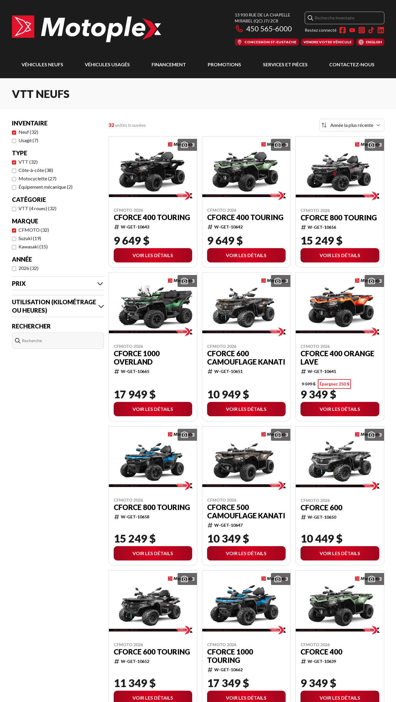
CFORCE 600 (321, 507)
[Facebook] (342, 30)
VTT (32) (28, 162)
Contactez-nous (352, 64)
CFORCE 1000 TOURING (230, 656)
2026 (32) (28, 268)
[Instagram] (361, 30)
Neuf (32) (28, 132)
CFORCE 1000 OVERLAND (137, 357)
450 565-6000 (263, 28)
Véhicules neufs (42, 64)
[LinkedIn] (380, 30)
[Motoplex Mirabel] (86, 29)
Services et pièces (285, 64)
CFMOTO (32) (34, 230)
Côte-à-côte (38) (36, 170)
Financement (169, 64)
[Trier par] (351, 125)
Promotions (224, 64)
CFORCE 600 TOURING (152, 652)
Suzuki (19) (30, 238)
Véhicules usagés (107, 64)
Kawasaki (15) (33, 246)
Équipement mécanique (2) (46, 187)
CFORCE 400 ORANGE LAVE (337, 357)
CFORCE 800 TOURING (339, 217)
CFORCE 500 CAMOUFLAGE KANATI (246, 511)
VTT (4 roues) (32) (37, 208)
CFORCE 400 (321, 652)
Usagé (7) (28, 140)
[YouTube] (352, 30)
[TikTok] (371, 30)
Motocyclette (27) (37, 178)
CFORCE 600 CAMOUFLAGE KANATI (246, 357)
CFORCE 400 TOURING (152, 217)
